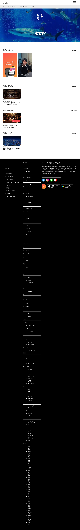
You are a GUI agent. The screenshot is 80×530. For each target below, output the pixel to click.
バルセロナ (29, 424)
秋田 (28, 456)
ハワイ (28, 380)
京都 (28, 517)
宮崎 (28, 458)
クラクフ (29, 171)
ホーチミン (29, 331)
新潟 (28, 503)
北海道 (28, 515)
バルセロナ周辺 (30, 422)
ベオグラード (30, 202)
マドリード (29, 421)
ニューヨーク (30, 376)
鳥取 (28, 449)
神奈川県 (29, 512)
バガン (28, 241)
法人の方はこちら (9, 176)
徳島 (28, 446)
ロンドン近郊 (30, 406)
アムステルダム (30, 350)
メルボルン (29, 282)
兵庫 (28, 491)
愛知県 (28, 508)
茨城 (28, 505)
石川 (28, 498)
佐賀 (28, 448)
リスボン (29, 369)
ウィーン (29, 280)
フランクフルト (30, 363)
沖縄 (28, 484)
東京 (21, 6)
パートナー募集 (9, 179)
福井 (28, 462)
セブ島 (28, 316)
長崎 (28, 522)
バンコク (29, 400)
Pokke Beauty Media (10, 196)
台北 (28, 391)
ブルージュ (29, 342)
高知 (28, 455)
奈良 (28, 501)
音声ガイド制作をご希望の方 (12, 182)
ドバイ (28, 184)
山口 (28, 453)
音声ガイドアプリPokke (11, 171)
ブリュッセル (30, 344)
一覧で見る (73, 50)
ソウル (28, 356)
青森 (28, 479)
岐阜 (28, 472)
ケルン (28, 361)
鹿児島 (28, 451)
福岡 (28, 482)
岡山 (28, 494)
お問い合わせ (8, 185)
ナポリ (28, 430)
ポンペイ (29, 432)
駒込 (26, 6)
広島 (28, 500)
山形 (28, 468)
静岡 (28, 496)
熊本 (28, 465)
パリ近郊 (29, 413)
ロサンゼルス (30, 378)
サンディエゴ (30, 381)
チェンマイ (29, 396)
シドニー (29, 337)
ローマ (28, 440)
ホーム (5, 6)
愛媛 (28, 488)
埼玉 (28, 470)
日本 (15, 6)
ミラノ (28, 437)
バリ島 (28, 231)
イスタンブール (30, 325)
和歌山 (28, 467)
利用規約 (7, 188)
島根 (28, 524)
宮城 (28, 477)
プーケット (29, 398)
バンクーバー (30, 297)
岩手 (28, 474)
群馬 (28, 510)
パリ (28, 415)
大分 (28, 486)
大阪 (28, 513)
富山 (28, 463)
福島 (28, 460)
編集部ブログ (8, 173)
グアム (28, 375)
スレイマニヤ (30, 291)
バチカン (29, 433)
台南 (28, 389)
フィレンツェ (30, 438)
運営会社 (7, 193)
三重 (28, 520)
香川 (28, 481)
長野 (28, 507)
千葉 (28, 489)
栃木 (28, 493)
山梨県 (28, 519)
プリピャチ (29, 196)
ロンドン (29, 407)
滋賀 (28, 475)
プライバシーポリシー (10, 190)
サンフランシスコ (31, 383)
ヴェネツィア (30, 435)
